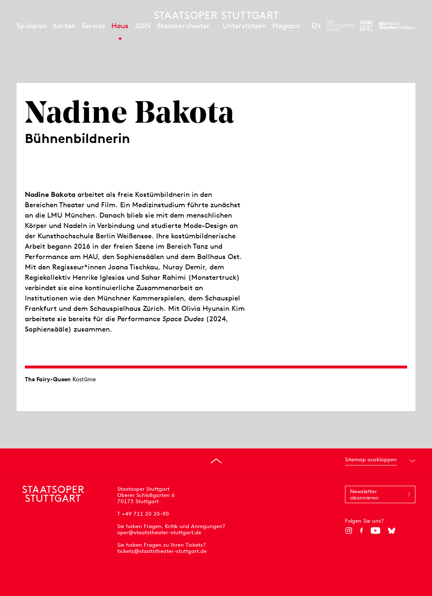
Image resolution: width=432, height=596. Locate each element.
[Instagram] (348, 530)
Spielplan (32, 25)
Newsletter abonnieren (364, 494)
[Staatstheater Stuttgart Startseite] (216, 15)
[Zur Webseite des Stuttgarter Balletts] (340, 25)
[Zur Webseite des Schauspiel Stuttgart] (366, 25)
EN (316, 25)
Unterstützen (244, 25)
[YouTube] (375, 530)
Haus (119, 25)
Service (93, 25)
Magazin (286, 25)
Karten (64, 25)
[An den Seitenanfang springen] (216, 461)
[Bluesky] (391, 530)
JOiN (143, 25)
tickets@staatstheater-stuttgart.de (162, 551)
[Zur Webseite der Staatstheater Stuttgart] (397, 25)
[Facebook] (361, 530)
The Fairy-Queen (48, 379)
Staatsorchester (183, 25)
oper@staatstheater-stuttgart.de (159, 532)
